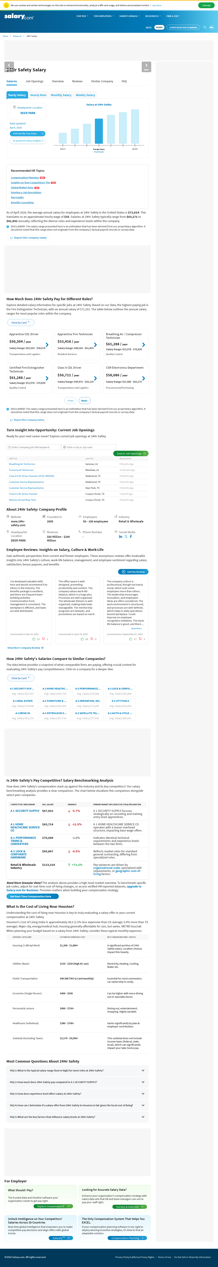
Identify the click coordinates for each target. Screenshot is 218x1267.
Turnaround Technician (21, 470)
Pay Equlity (17, 197)
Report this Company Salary (28, 237)
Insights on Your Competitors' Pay (33, 182)
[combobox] (33, 447)
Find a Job (173, 16)
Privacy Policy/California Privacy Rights (134, 1257)
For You (83, 16)
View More (136, 628)
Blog (149, 27)
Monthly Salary (61, 95)
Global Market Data (25, 187)
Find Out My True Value (28, 133)
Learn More (156, 5)
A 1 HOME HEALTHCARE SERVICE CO (25, 827)
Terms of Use (164, 1257)
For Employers (104, 16)
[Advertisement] (77, 269)
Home (5, 36)
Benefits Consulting (22, 202)
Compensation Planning (183, 27)
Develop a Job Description (26, 192)
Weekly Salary (85, 95)
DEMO (159, 27)
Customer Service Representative (26, 481)
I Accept (207, 5)
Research (17, 36)
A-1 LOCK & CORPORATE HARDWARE (19, 854)
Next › (84, 400)
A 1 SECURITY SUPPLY (25, 811)
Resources (153, 16)
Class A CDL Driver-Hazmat (23, 493)
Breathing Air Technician (22, 464)
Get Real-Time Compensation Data (31, 896)
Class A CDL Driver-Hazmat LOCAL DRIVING (31, 476)
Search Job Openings (131, 453)
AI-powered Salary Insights (28, 140)
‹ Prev (70, 400)
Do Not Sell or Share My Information (192, 1257)
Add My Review (133, 572)
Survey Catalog (129, 16)
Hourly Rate (38, 95)
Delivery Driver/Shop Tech (22, 499)
